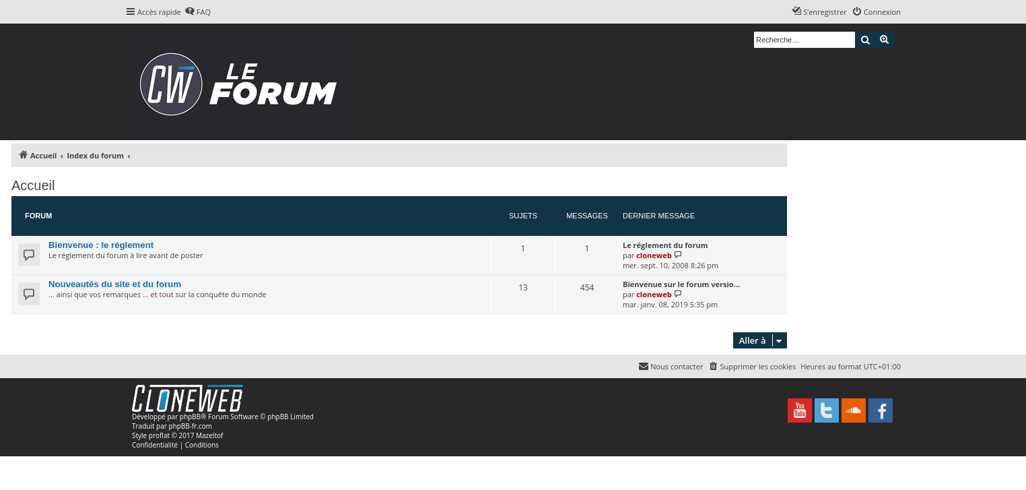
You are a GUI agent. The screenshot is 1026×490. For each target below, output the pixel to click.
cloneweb (653, 255)
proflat (159, 435)
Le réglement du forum (665, 245)
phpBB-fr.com (190, 426)
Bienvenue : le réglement (100, 245)
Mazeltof (209, 435)
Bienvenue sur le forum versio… (681, 284)
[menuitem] (197, 12)
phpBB (190, 416)
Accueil (33, 185)
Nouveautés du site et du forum (114, 284)
